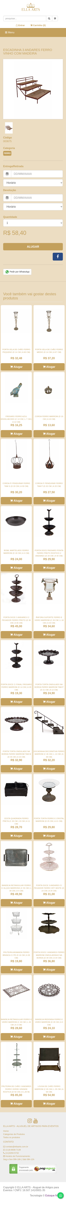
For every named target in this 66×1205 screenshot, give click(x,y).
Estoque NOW (53, 1195)
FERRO (7, 153)
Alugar (33, 246)
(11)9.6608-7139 (13, 1150)
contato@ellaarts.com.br (17, 1146)
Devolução (9, 190)
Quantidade (10, 217)
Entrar (20, 25)
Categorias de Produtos (14, 1134)
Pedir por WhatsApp (17, 272)
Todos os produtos (11, 1137)
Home (6, 1131)
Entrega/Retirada (13, 166)
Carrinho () (38, 25)
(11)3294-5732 (12, 1153)
